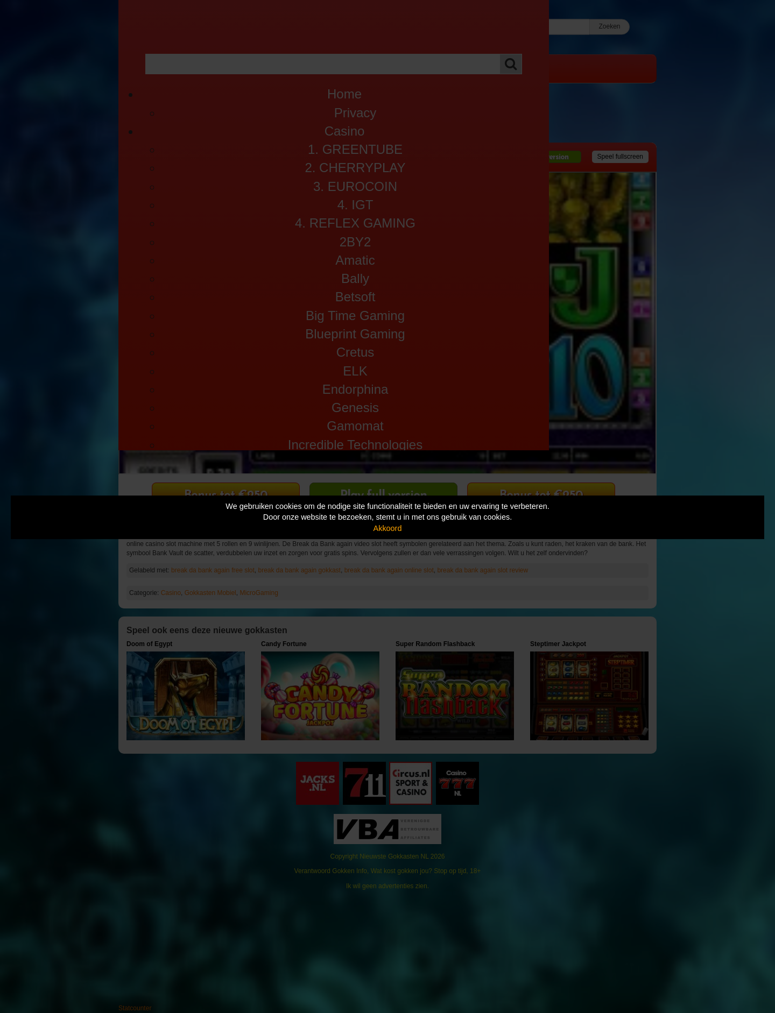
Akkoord (388, 528)
